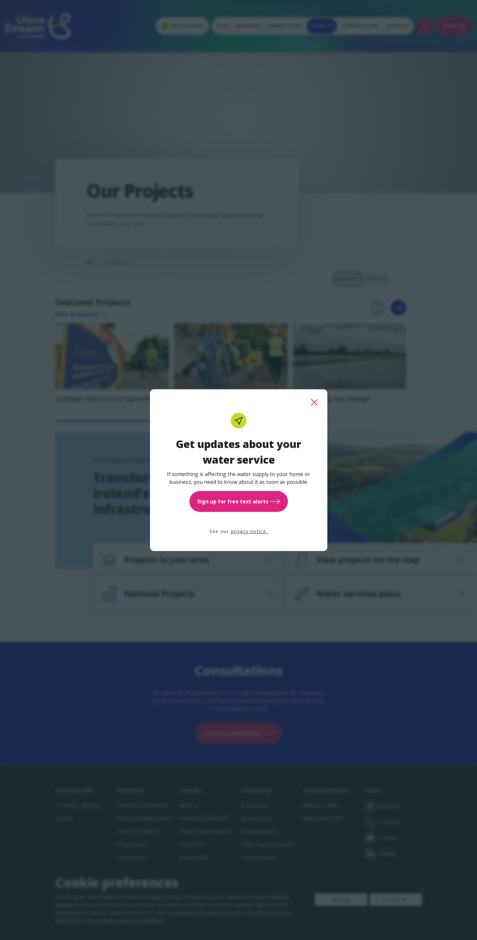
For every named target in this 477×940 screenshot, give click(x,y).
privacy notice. (249, 531)
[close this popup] (314, 402)
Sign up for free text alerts (238, 501)
